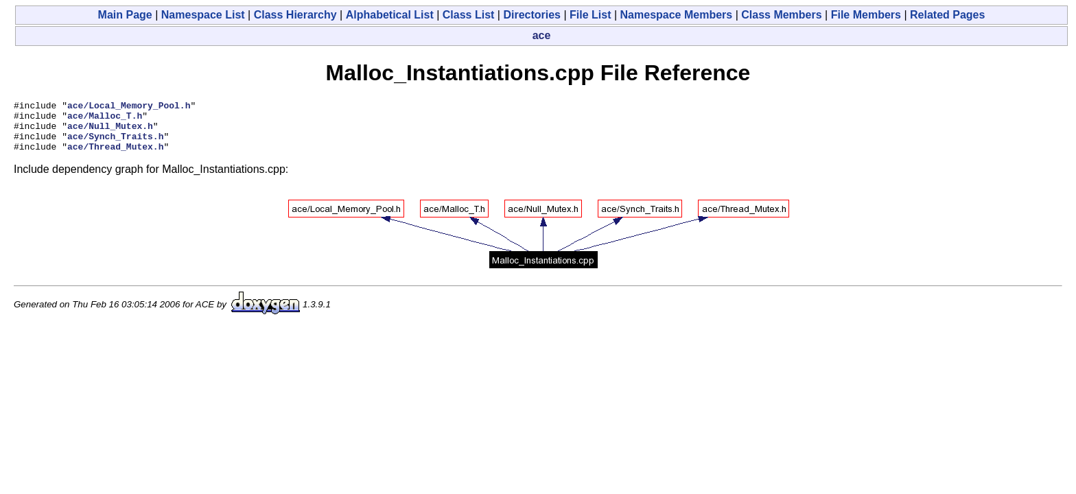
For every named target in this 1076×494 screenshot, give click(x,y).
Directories (532, 15)
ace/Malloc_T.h (104, 119)
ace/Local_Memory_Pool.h (128, 107)
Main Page (125, 15)
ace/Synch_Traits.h (115, 144)
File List (590, 15)
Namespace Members (676, 15)
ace (542, 35)
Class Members (781, 15)
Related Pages (947, 15)
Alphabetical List (390, 15)
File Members (866, 15)
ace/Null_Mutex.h (110, 132)
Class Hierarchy (295, 15)
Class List (469, 15)
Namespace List (203, 15)
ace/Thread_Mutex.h (115, 156)
